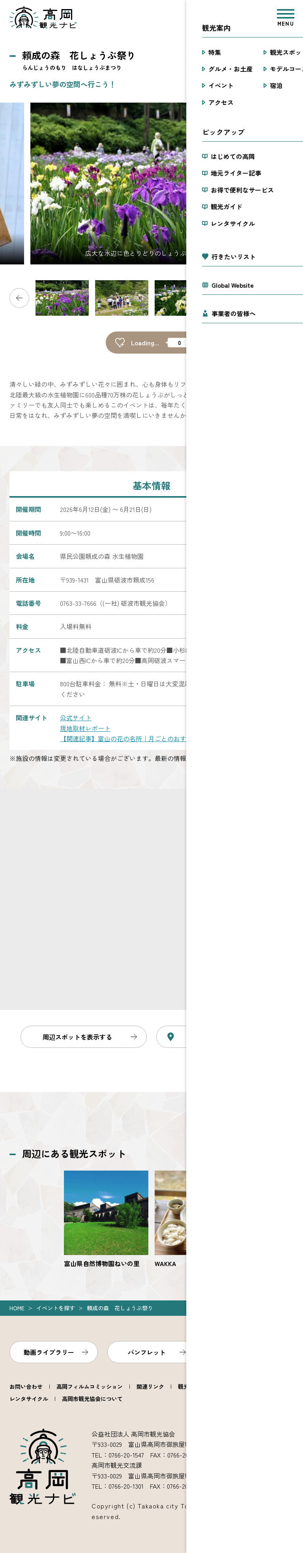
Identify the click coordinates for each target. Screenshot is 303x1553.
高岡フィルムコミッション (89, 1386)
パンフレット (147, 1352)
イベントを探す (55, 1308)
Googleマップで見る (227, 1037)
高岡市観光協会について (92, 1399)
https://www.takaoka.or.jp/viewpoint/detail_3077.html (106, 1219)
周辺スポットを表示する (77, 1037)
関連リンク (150, 1386)
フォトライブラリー (244, 1352)
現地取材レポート (85, 728)
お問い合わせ (26, 1386)
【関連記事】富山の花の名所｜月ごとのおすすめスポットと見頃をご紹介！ (167, 738)
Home (16, 1308)
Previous (19, 298)
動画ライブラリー (49, 1352)
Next (284, 298)
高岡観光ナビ (43, 17)
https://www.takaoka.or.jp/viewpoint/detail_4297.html (197, 1219)
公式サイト (76, 717)
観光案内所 (192, 1386)
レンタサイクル (28, 1399)
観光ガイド (233, 1386)
